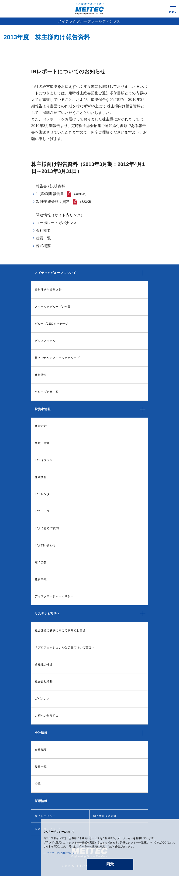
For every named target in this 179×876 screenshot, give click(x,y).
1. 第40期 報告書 (50, 194)
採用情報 (41, 801)
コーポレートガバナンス (56, 223)
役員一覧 (43, 238)
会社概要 (43, 230)
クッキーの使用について (61, 852)
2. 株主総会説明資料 (53, 202)
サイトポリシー (45, 816)
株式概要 (43, 246)
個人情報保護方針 (105, 816)
